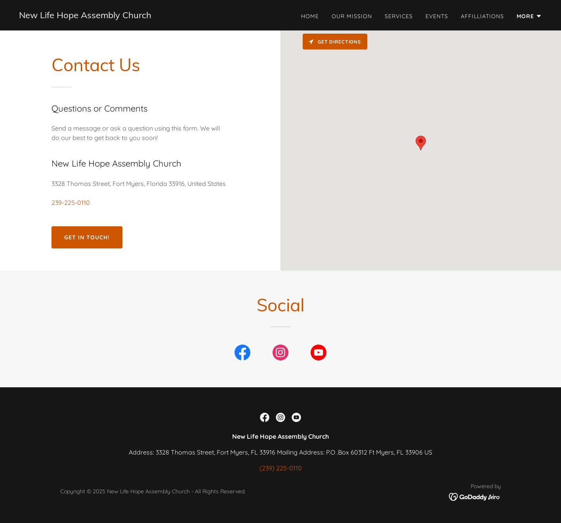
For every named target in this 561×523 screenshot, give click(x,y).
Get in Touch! (87, 237)
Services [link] (399, 16)
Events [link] (437, 16)
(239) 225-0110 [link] (281, 468)
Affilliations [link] (482, 16)
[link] (85, 16)
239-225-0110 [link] (71, 203)
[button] (529, 16)
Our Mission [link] (352, 16)
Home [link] (310, 16)
